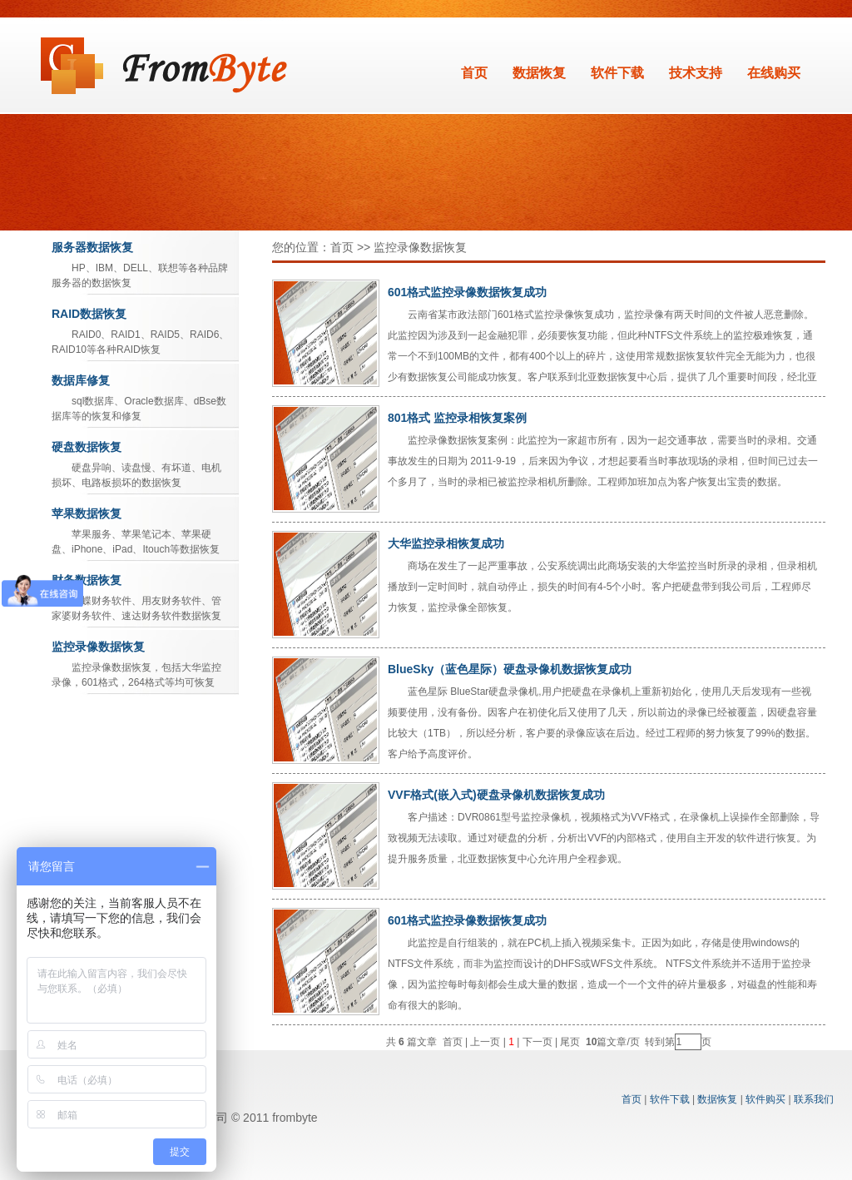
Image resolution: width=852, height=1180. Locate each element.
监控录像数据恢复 (98, 646)
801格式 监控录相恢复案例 (457, 417)
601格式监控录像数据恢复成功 (467, 292)
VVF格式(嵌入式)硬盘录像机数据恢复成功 (496, 794)
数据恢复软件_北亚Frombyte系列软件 (164, 65)
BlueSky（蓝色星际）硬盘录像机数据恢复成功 (510, 669)
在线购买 (773, 73)
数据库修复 (81, 380)
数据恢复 (539, 73)
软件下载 (617, 73)
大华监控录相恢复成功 (446, 543)
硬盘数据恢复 (86, 447)
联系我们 (814, 1099)
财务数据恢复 (86, 580)
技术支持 (695, 73)
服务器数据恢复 (92, 247)
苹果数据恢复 (86, 513)
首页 (474, 73)
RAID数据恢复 (89, 313)
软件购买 (765, 1099)
